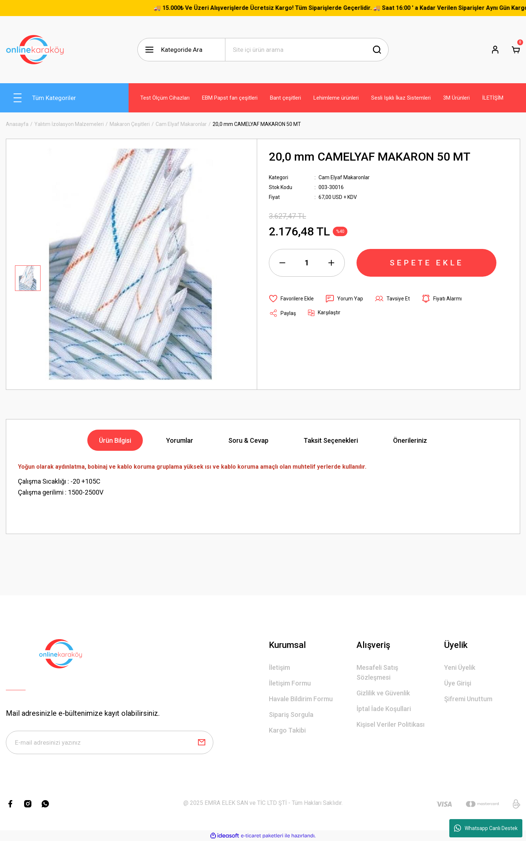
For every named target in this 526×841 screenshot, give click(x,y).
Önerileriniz (410, 440)
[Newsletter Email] (109, 742)
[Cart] (515, 49)
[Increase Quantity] (331, 262)
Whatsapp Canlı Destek (486, 828)
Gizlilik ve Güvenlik (383, 693)
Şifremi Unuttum (468, 699)
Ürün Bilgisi (115, 440)
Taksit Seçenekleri (331, 440)
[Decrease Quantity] (282, 262)
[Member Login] (495, 49)
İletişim (279, 667)
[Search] (307, 49)
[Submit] (201, 742)
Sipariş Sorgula (291, 714)
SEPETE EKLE (427, 262)
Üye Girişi (457, 683)
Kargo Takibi (287, 730)
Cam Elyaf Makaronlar (344, 177)
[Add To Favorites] (291, 298)
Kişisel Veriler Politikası (390, 724)
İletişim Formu (290, 683)
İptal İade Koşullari (384, 709)
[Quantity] (307, 262)
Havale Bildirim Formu (301, 699)
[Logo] (35, 49)
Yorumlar (179, 440)
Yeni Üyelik (459, 667)
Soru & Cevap (248, 440)
